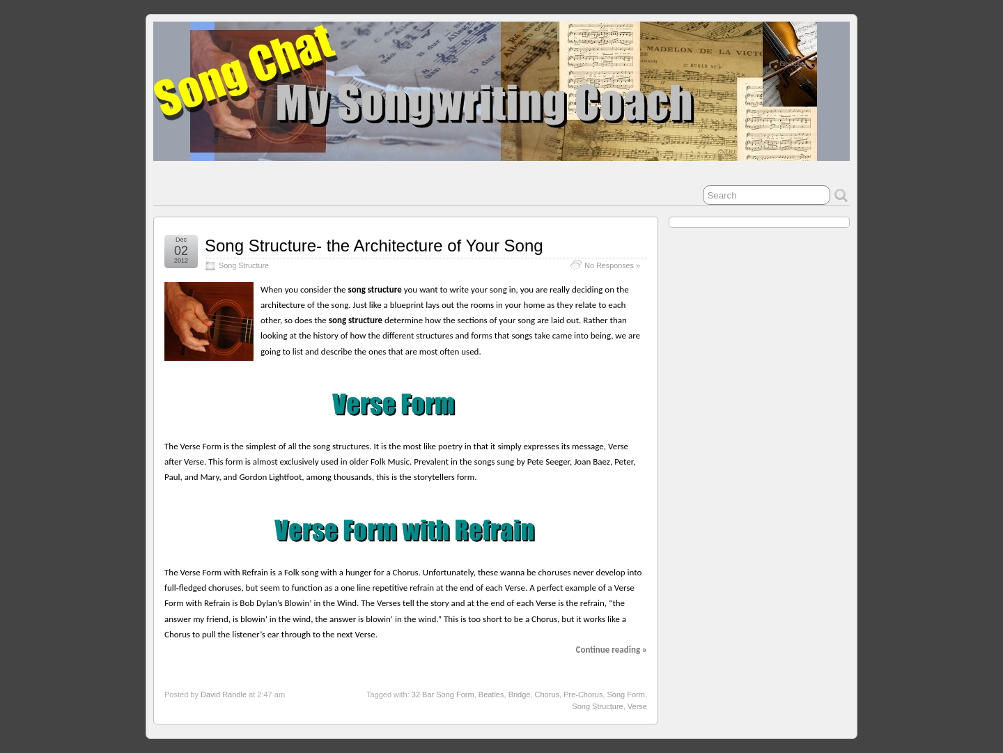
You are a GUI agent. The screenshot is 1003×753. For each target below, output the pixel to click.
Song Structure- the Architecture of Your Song (374, 245)
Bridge (519, 694)
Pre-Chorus (582, 694)
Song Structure (244, 265)
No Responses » (612, 265)
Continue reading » (611, 649)
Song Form (626, 694)
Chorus (547, 694)
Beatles (491, 694)
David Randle (224, 694)
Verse (637, 706)
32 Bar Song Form (443, 694)
